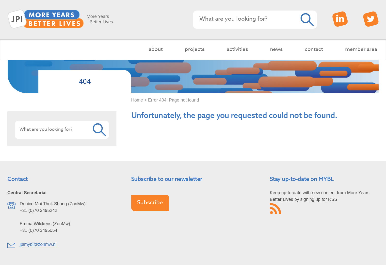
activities (237, 48)
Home (137, 100)
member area (361, 48)
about (156, 48)
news (276, 48)
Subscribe (150, 202)
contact (314, 48)
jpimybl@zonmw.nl (38, 244)
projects (195, 48)
